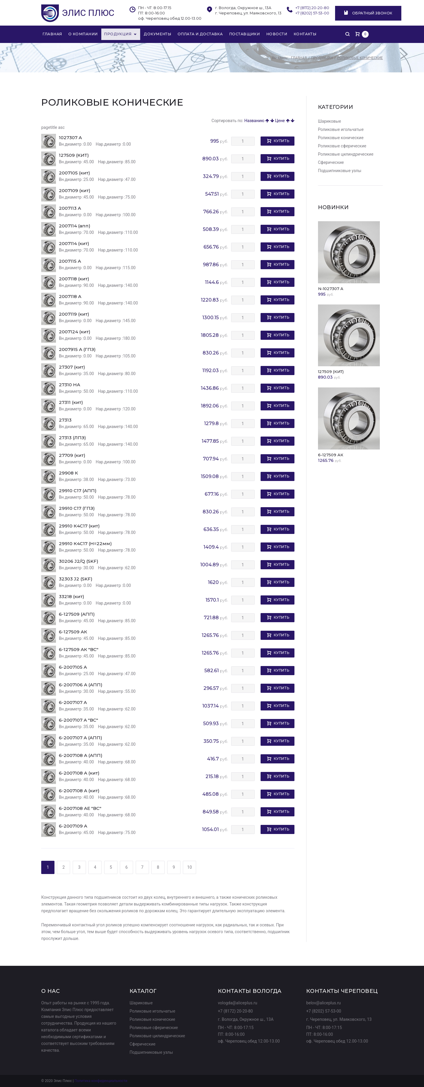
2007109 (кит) (74, 191)
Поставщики (238, 34)
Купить (281, 141)
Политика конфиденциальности (100, 1081)
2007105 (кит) (74, 173)
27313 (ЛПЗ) (72, 438)
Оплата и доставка (195, 34)
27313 (65, 420)
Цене (282, 121)
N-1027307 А (330, 289)
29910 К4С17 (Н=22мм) (85, 544)
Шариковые (329, 121)
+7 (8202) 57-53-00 (312, 13)
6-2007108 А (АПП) (80, 756)
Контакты (298, 34)
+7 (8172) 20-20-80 (312, 8)
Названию (256, 121)
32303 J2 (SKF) (75, 579)
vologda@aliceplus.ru (237, 1003)
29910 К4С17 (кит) (79, 526)
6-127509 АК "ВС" (78, 650)
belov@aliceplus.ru (323, 1003)
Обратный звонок (368, 13)
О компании (83, 34)
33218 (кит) (71, 597)
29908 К (68, 473)
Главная (53, 34)
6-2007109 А (73, 826)
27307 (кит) (72, 367)
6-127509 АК (73, 632)
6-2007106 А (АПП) (80, 685)
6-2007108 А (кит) (79, 773)
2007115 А (70, 261)
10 (189, 867)
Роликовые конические (341, 138)
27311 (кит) (71, 403)
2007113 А (70, 209)
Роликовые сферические (342, 146)
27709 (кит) (72, 456)
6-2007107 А (73, 703)
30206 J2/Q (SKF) (78, 562)
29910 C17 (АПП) (78, 491)
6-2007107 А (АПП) (80, 738)
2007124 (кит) (74, 332)
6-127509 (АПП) (77, 614)
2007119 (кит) (74, 314)
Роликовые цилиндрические (345, 154)
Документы (153, 34)
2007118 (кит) (74, 279)
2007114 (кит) (74, 244)
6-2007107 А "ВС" (78, 720)
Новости (270, 34)
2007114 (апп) (74, 226)
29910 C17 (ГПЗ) (77, 509)
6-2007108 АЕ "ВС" (80, 809)
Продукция (118, 34)
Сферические (331, 163)
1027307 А (70, 138)
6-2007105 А (73, 667)
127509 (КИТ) (74, 156)
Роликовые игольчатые (341, 130)
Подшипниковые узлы (339, 171)
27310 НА (69, 385)
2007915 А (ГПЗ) (77, 350)
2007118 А (70, 297)
